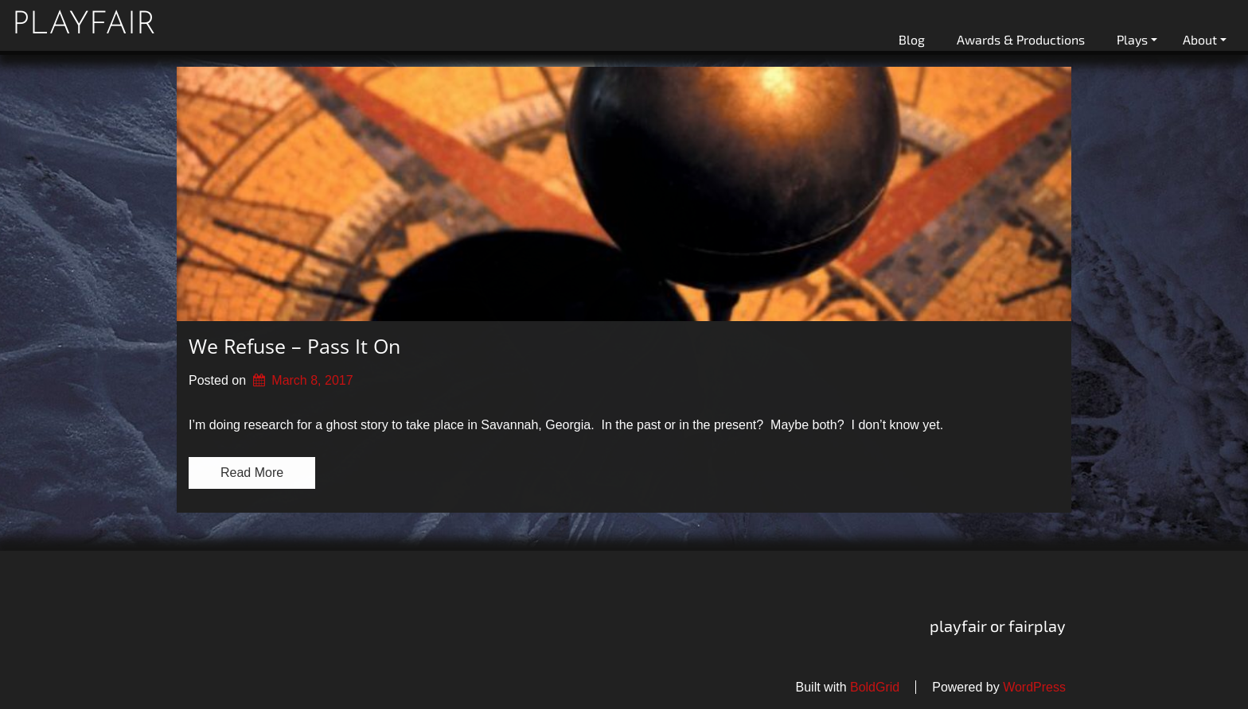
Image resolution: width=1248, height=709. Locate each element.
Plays (1137, 39)
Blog (912, 39)
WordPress (1034, 687)
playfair (84, 25)
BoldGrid (874, 687)
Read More (251, 472)
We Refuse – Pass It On (294, 345)
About (1205, 39)
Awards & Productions (1021, 39)
